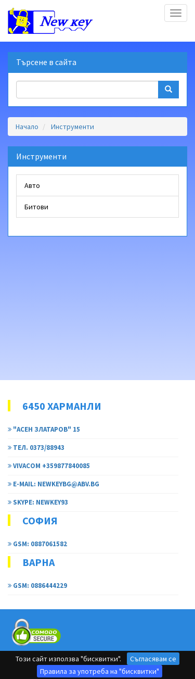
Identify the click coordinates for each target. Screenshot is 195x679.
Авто (32, 185)
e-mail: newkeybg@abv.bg (53, 484)
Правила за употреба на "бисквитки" (99, 671)
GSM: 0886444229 (37, 585)
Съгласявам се (153, 658)
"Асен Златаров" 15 (44, 429)
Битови (36, 206)
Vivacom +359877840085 (49, 465)
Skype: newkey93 (38, 502)
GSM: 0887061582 (37, 543)
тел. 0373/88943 (36, 447)
